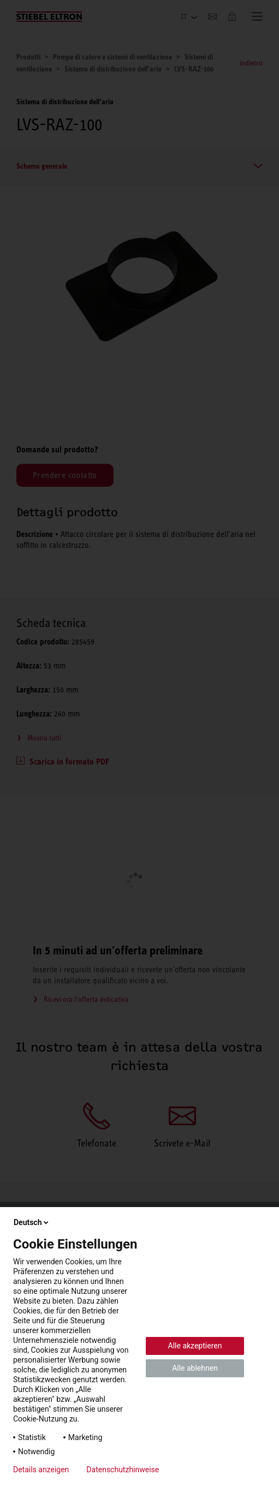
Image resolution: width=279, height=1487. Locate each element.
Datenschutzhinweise (122, 1469)
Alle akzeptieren (195, 1345)
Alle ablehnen (195, 1368)
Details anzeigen (41, 1469)
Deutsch (32, 1222)
